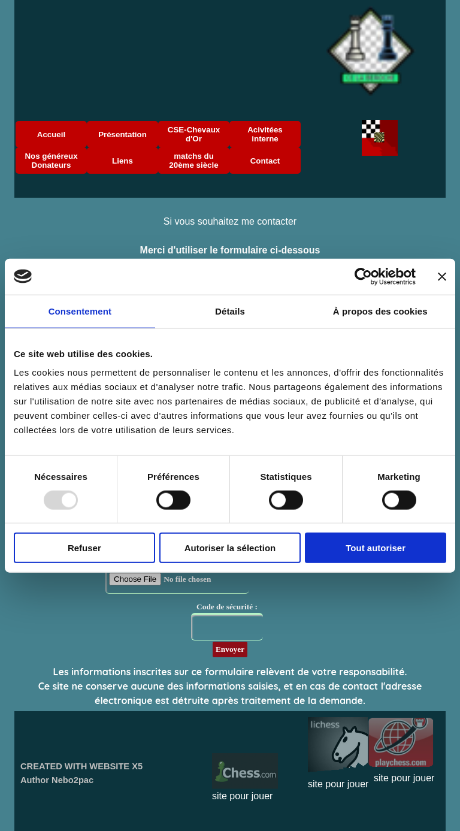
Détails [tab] (230, 311)
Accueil (51, 134)
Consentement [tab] (80, 311)
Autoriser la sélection (230, 548)
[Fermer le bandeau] (442, 276)
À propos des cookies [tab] (380, 311)
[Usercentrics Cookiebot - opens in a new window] (363, 276)
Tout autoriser (375, 548)
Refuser (84, 548)
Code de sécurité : (227, 606)
